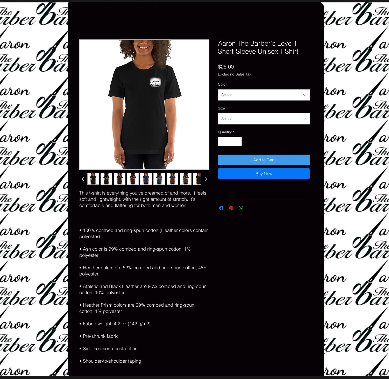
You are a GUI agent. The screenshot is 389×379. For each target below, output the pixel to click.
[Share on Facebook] (221, 208)
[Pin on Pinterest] (231, 208)
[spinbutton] (230, 141)
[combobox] (264, 95)
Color (222, 84)
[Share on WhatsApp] (241, 208)
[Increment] (238, 141)
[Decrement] (222, 141)
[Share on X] (251, 208)
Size (221, 108)
